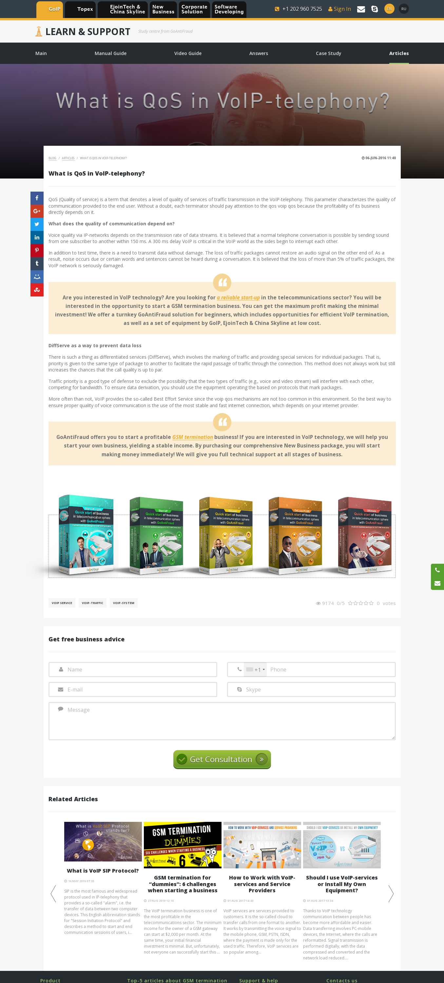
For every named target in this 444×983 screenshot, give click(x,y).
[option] (103, 879)
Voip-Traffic (92, 603)
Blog (52, 158)
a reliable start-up (238, 297)
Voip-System (123, 603)
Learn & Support (87, 31)
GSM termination (192, 437)
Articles (68, 158)
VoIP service (62, 603)
